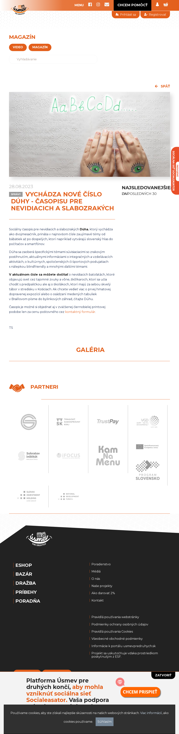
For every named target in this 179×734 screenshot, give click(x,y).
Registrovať (155, 14)
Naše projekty (101, 586)
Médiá (96, 571)
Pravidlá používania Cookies (112, 631)
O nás (95, 579)
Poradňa (27, 601)
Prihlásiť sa (126, 14)
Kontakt (97, 600)
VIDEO (18, 47)
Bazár (23, 574)
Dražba (25, 583)
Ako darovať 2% (103, 593)
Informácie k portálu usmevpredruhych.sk (123, 646)
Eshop (23, 565)
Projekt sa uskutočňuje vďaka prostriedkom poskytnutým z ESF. (124, 655)
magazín (40, 47)
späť (162, 86)
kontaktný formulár (80, 312)
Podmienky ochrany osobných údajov (119, 624)
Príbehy (26, 592)
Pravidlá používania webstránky (115, 617)
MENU (79, 5)
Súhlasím (104, 721)
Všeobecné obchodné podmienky (117, 639)
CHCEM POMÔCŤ (132, 5)
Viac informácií (151, 713)
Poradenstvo (101, 564)
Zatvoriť (163, 675)
